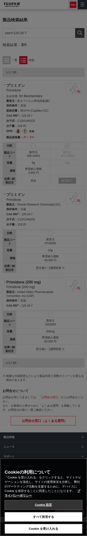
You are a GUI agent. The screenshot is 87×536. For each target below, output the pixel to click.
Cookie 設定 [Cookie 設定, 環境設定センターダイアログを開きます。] (43, 505)
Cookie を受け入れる (43, 528)
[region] (43, 497)
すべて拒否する (43, 517)
